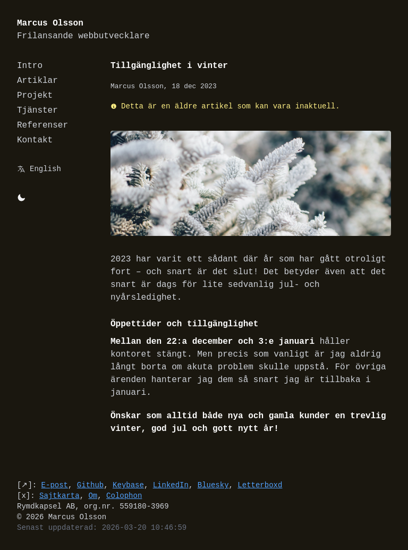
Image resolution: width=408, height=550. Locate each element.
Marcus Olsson (83, 30)
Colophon (124, 495)
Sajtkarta (59, 495)
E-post (54, 485)
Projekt (35, 95)
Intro (29, 66)
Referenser (42, 125)
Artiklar (37, 81)
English (45, 169)
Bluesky (213, 485)
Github (90, 485)
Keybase (128, 485)
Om (92, 495)
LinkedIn (171, 485)
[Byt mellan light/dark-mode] (21, 197)
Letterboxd (259, 485)
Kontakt (35, 140)
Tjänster (37, 110)
